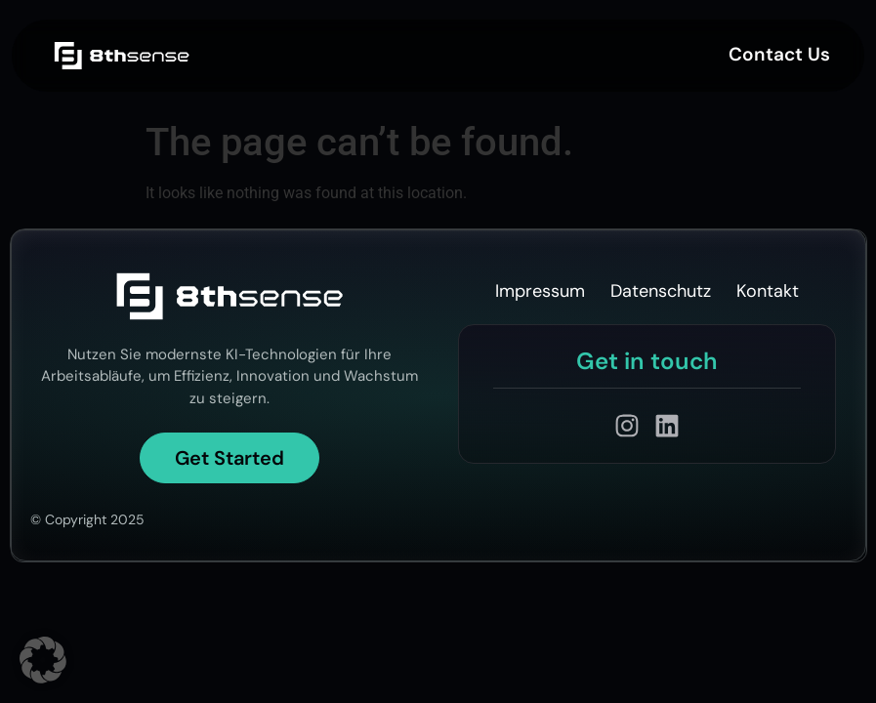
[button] (43, 660)
